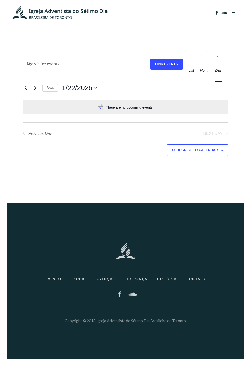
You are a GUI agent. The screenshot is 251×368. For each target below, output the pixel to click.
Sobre (80, 279)
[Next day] (35, 88)
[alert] (125, 107)
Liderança (136, 279)
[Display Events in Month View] (204, 70)
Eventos (55, 279)
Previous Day (37, 133)
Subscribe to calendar (195, 150)
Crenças (106, 279)
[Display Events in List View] (191, 70)
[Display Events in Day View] (218, 70)
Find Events (166, 64)
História (166, 279)
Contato (196, 279)
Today (50, 87)
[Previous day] (25, 88)
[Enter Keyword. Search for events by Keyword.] (86, 64)
